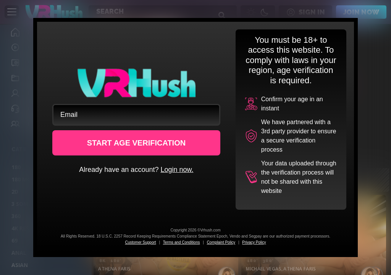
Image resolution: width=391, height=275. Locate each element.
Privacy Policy (254, 242)
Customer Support (140, 242)
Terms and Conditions (181, 242)
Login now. (176, 169)
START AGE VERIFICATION (136, 143)
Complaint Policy (221, 242)
